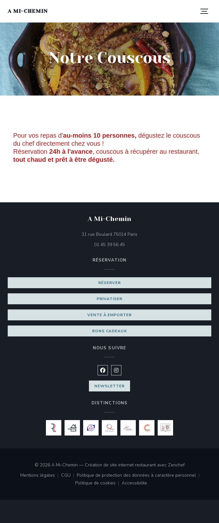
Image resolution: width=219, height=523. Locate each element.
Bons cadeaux (109, 331)
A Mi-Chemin (28, 11)
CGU (69, 475)
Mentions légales (40, 475)
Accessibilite (134, 483)
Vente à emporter (109, 314)
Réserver (109, 282)
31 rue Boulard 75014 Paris (139, 234)
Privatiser (109, 298)
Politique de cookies (98, 483)
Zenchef (176, 465)
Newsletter (109, 386)
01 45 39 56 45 (109, 245)
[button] (204, 11)
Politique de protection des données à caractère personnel (138, 475)
